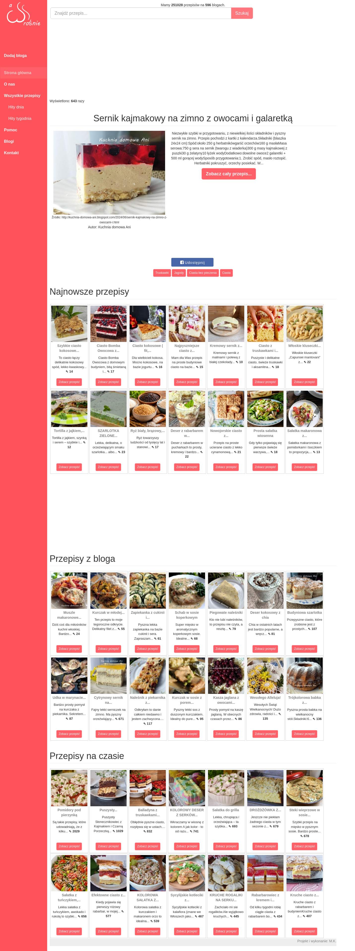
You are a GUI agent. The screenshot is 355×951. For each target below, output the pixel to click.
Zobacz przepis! (69, 382)
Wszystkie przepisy (22, 96)
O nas (9, 84)
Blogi (9, 141)
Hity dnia (14, 107)
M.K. (332, 941)
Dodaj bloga (15, 55)
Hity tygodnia (17, 118)
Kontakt (11, 153)
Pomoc (10, 130)
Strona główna (17, 73)
